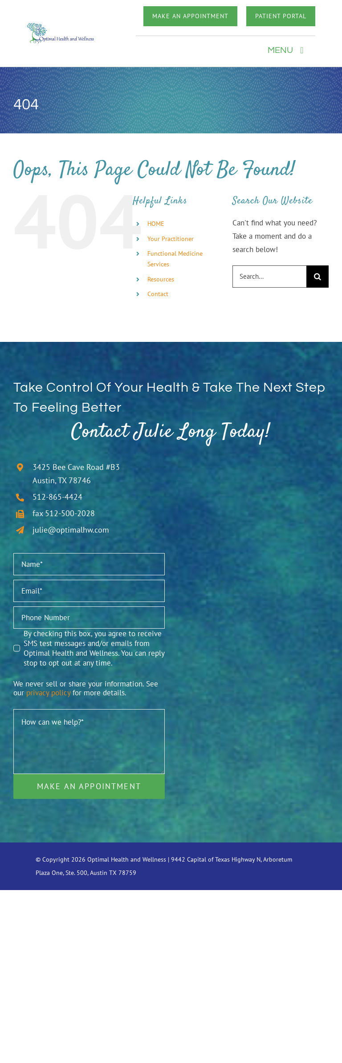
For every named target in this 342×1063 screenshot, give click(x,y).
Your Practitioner (170, 239)
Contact (157, 294)
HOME (155, 224)
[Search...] (269, 276)
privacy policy (48, 693)
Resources (160, 279)
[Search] (317, 276)
